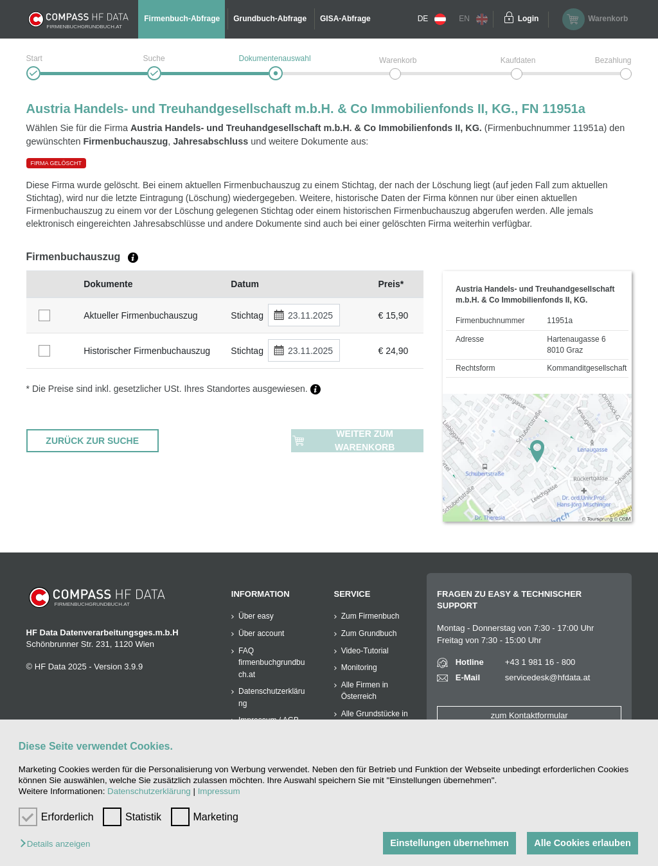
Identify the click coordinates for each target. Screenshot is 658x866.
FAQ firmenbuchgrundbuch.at (271, 662)
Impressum (219, 791)
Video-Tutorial (365, 650)
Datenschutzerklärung (149, 791)
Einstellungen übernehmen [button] (449, 843)
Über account (261, 633)
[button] (58, 844)
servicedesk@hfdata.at (547, 677)
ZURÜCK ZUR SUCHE (92, 441)
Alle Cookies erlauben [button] (582, 843)
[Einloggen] (509, 19)
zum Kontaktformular (529, 715)
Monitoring (359, 667)
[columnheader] (52, 284)
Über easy (256, 616)
